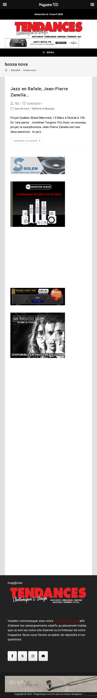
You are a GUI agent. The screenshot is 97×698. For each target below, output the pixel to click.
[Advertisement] (37, 257)
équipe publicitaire (66, 621)
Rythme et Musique (43, 108)
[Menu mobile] (48, 52)
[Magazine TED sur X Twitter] (22, 656)
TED (17, 103)
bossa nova (29, 70)
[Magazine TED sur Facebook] (12, 656)
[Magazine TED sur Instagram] (32, 656)
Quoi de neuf (22, 108)
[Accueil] (6, 70)
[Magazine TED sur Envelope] (43, 656)
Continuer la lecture (28, 141)
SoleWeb (50, 694)
